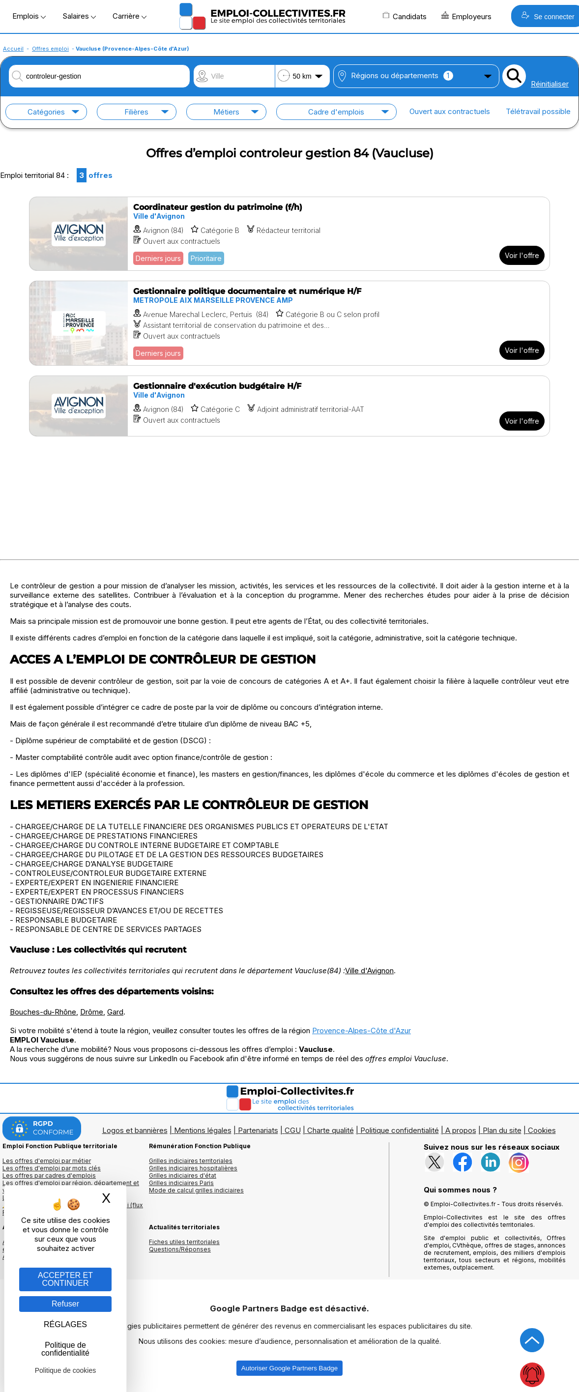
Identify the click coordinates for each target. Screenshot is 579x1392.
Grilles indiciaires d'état (182, 1175)
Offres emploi (50, 48)
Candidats (404, 16)
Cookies (542, 1130)
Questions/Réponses (180, 1249)
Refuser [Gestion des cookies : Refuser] (65, 1304)
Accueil (13, 48)
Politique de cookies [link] (65, 1370)
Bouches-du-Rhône (43, 1011)
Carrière (129, 16)
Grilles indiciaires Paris (181, 1183)
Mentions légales (203, 1130)
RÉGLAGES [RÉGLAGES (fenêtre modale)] (65, 1324)
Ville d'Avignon (369, 970)
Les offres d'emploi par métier (46, 1160)
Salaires (79, 16)
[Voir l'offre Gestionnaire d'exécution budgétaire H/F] (289, 406)
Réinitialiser (550, 83)
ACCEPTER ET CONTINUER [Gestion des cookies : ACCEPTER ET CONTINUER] (65, 1279)
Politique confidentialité (399, 1130)
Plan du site (502, 1130)
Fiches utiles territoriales (184, 1242)
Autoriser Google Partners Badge (289, 1368)
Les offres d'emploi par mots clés (51, 1168)
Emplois (29, 16)
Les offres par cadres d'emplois (49, 1175)
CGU (293, 1130)
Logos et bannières (135, 1130)
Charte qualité (330, 1130)
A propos (460, 1130)
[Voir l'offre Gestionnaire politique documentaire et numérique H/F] (289, 323)
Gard (115, 1011)
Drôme (91, 1011)
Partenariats (258, 1130)
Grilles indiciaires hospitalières (193, 1168)
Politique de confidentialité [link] (65, 1349)
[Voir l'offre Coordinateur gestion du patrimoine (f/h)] (289, 233)
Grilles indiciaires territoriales (190, 1160)
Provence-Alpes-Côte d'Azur (361, 1030)
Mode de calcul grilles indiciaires (196, 1190)
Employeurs (466, 16)
